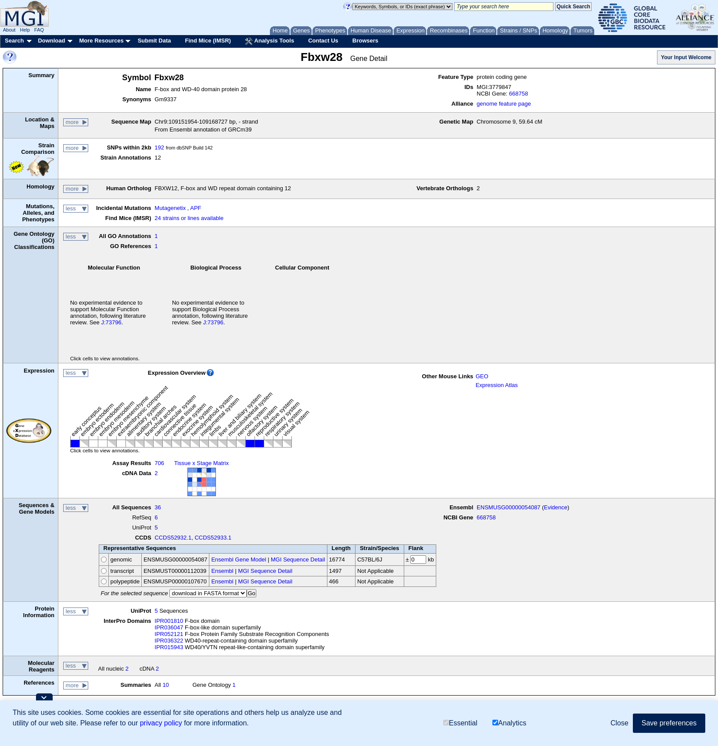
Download (51, 40)
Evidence (555, 507)
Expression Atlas (497, 385)
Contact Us (323, 40)
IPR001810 (168, 621)
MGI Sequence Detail (298, 559)
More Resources (101, 40)
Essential (460, 723)
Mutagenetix (170, 208)
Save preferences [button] (669, 723)
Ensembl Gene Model (238, 559)
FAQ (39, 29)
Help (25, 29)
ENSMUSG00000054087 (508, 507)
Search (14, 40)
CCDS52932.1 (172, 537)
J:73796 (111, 322)
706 (159, 463)
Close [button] (619, 723)
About (9, 29)
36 (157, 507)
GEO (482, 376)
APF (195, 208)
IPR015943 (168, 647)
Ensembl (222, 571)
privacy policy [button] (161, 723)
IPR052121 (168, 634)
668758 (518, 93)
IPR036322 (168, 640)
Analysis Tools (269, 41)
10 (165, 685)
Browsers (365, 40)
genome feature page (504, 103)
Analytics (509, 723)
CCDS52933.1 (212, 537)
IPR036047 (168, 627)
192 (159, 147)
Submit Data (154, 40)
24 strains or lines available (188, 218)
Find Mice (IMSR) (208, 40)
